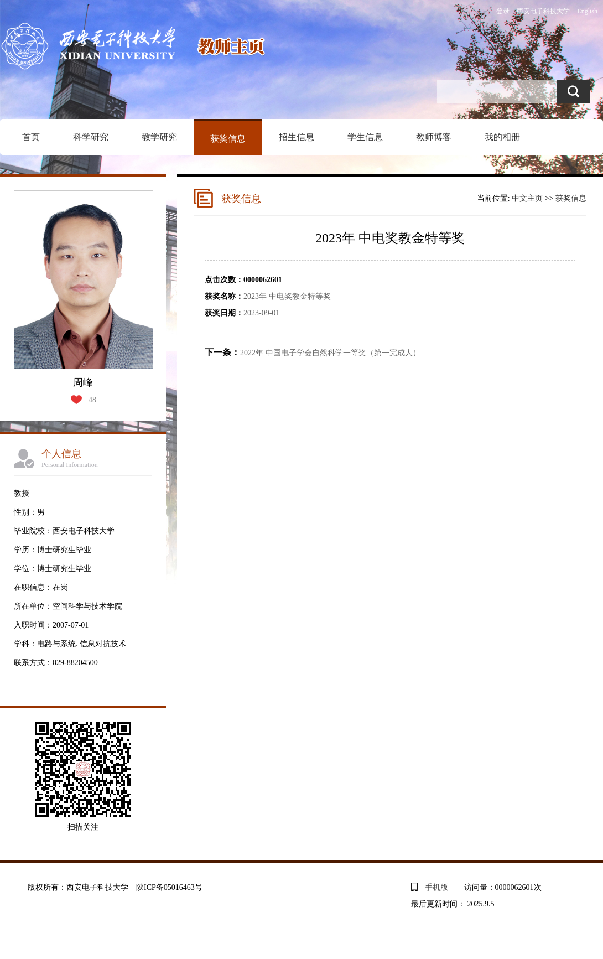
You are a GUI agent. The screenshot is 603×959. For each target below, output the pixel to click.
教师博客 (433, 137)
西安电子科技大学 (543, 11)
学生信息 (365, 137)
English (587, 11)
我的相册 (502, 137)
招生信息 (296, 137)
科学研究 (90, 137)
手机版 (436, 887)
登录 (503, 11)
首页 (31, 137)
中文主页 (527, 198)
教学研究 (159, 137)
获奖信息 (228, 138)
